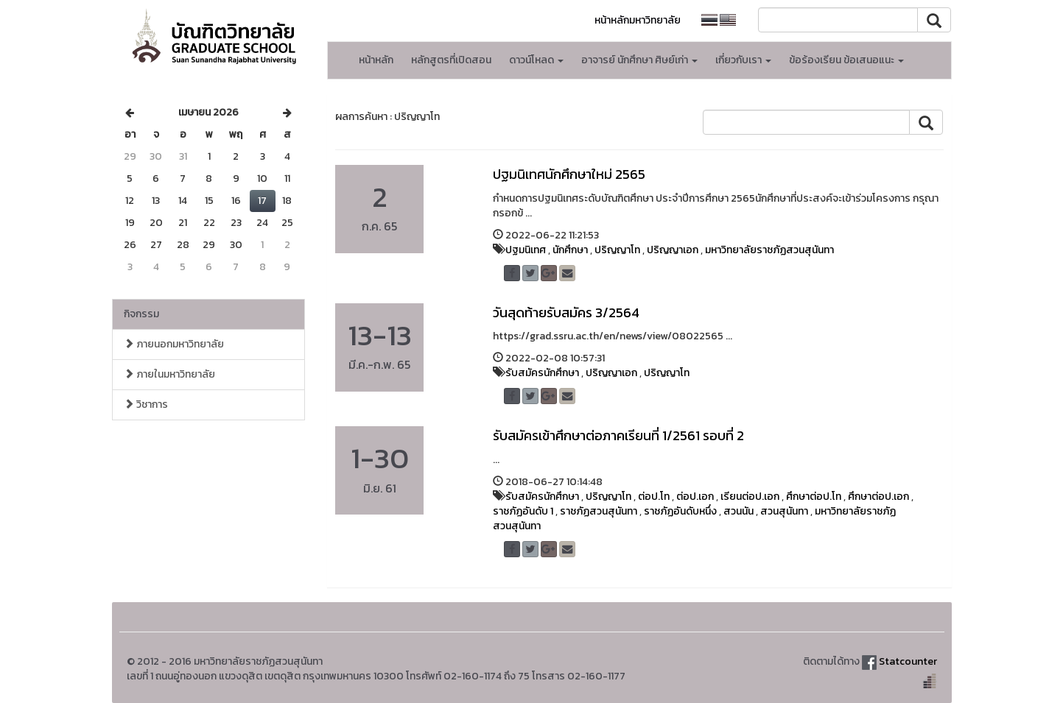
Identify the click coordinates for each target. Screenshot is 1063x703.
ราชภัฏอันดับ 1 (523, 511)
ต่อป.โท (654, 496)
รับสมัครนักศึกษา (542, 373)
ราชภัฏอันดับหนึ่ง (680, 511)
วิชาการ (146, 404)
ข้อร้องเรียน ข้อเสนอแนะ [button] (846, 60)
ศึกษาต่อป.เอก (878, 496)
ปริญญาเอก (672, 250)
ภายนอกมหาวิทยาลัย (174, 344)
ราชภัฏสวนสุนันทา (598, 511)
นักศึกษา (570, 250)
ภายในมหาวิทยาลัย (169, 374)
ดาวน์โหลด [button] (536, 60)
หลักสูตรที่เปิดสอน (451, 60)
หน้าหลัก (376, 60)
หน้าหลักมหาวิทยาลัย (637, 20)
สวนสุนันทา (784, 511)
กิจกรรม (141, 314)
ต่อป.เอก (695, 496)
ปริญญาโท (617, 250)
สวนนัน (738, 511)
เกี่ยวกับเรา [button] (743, 60)
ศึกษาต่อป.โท (813, 496)
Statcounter (908, 661)
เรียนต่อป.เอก (749, 496)
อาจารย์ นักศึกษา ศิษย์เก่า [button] (639, 60)
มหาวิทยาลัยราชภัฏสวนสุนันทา (769, 250)
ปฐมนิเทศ (525, 250)
